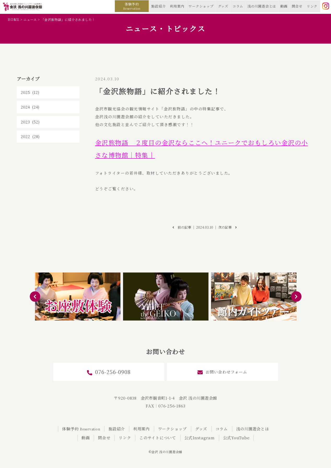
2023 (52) (30, 122)
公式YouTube (236, 437)
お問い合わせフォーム (222, 372)
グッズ (223, 6)
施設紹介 (158, 6)
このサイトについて (157, 437)
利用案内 (177, 6)
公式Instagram (199, 437)
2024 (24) (30, 107)
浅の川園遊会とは (261, 6)
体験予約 (131, 6)
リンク (312, 6)
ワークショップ (200, 6)
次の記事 (227, 227)
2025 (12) (30, 92)
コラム (238, 6)
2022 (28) (30, 136)
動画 (284, 6)
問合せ (297, 6)
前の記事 (181, 227)
